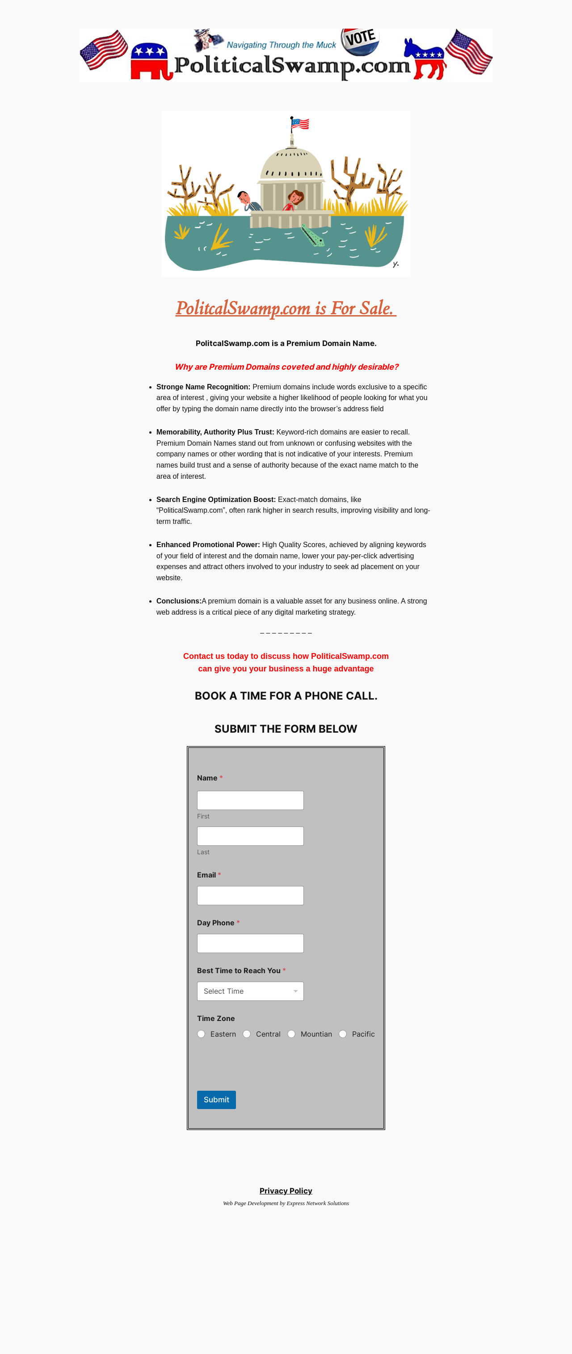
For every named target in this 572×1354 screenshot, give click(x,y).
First (203, 816)
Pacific (363, 1033)
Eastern (223, 1033)
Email (209, 875)
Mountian (316, 1033)
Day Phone (218, 923)
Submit (216, 1099)
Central (268, 1033)
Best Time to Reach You (241, 970)
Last (203, 852)
